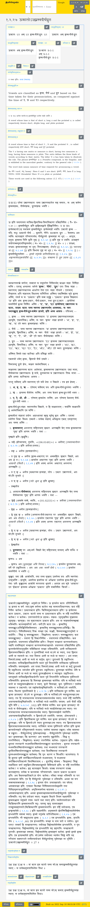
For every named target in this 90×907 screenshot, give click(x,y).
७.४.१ (45, 818)
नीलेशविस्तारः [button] (13, 275)
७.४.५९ (19, 821)
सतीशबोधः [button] (12, 189)
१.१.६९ (62, 789)
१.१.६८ (32, 782)
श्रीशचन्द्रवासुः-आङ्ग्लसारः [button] (16, 131)
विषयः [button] (26, 66)
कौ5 (83, 11)
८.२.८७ (13, 719)
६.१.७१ (44, 240)
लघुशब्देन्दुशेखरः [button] (14, 851)
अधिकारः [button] (66, 43)
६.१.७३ (25, 460)
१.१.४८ (26, 811)
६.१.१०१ (62, 568)
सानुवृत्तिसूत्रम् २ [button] (57, 27)
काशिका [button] (11, 215)
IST (84, 904)
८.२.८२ (77, 178)
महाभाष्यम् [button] (12, 596)
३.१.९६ (14, 446)
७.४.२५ (67, 178)
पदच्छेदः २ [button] (42, 43)
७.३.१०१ (25, 705)
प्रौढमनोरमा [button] (29, 876)
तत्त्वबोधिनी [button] (47, 876)
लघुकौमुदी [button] (12, 883)
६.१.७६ (19, 250)
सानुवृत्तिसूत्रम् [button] (13, 43)
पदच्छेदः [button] (11, 27)
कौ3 (76, 11)
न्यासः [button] (10, 269)
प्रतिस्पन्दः (19, 904)
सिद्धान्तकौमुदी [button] (13, 857)
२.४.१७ (77, 162)
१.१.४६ (30, 463)
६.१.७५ (65, 247)
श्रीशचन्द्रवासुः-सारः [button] (15, 108)
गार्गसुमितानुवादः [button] (14, 72)
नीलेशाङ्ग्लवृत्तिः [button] (13, 85)
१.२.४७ (63, 254)
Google (61, 2)
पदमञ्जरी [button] (24, 269)
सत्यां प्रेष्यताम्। (25, 79)
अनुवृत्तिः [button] (11, 66)
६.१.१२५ (52, 564)
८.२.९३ (43, 691)
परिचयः (6, 904)
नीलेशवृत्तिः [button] (12, 195)
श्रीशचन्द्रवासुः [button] (13, 137)
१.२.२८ (84, 2)
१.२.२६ (74, 2)
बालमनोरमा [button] (12, 876)
